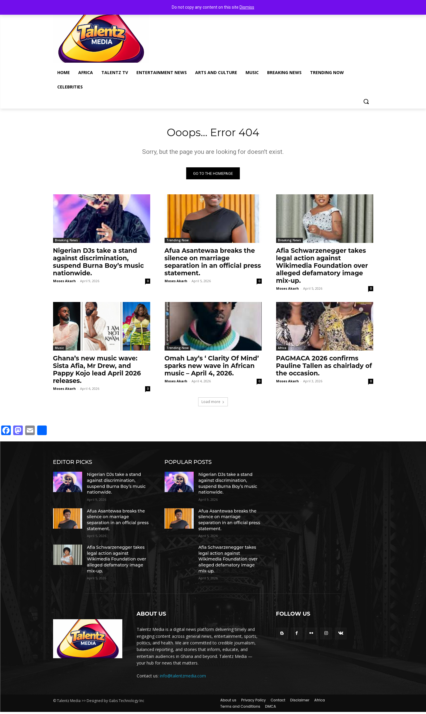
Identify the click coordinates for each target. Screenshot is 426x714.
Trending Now (177, 242)
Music (59, 350)
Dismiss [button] (247, 7)
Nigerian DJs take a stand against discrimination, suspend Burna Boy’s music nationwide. (98, 264)
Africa (282, 350)
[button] (366, 101)
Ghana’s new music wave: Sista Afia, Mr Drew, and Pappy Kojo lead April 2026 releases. (97, 372)
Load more (213, 404)
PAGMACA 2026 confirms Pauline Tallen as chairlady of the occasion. (324, 368)
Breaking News (66, 242)
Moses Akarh (64, 283)
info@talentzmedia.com (183, 678)
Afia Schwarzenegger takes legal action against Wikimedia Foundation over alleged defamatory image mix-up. (322, 268)
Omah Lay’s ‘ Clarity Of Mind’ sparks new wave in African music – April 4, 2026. (212, 368)
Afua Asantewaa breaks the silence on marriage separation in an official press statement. (213, 264)
